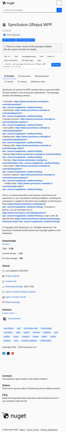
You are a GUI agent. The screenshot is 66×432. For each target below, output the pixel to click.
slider (44, 336)
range (35, 336)
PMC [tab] (16, 56)
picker (26, 332)
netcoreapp (46, 328)
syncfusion (9, 328)
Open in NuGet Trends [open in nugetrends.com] (15, 297)
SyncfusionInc (14, 318)
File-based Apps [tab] (27, 60)
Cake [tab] (39, 60)
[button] (56, 65)
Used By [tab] (8, 81)
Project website (12, 276)
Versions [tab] (22, 81)
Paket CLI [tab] (50, 56)
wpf (18, 328)
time (16, 341)
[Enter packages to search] (29, 10)
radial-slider (45, 341)
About (22, 430)
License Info (10, 281)
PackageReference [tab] (29, 56)
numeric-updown (29, 341)
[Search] (59, 10)
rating (52, 336)
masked (25, 336)
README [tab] (9, 76)
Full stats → (7, 244)
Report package (12, 302)
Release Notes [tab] (38, 81)
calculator (8, 332)
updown (47, 332)
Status (6, 385)
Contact (7, 375)
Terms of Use (33, 430)
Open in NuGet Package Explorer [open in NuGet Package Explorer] (20, 292)
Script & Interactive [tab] (11, 60)
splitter (7, 336)
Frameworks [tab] (24, 76)
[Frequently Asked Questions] (5, 395)
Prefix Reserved (13, 35)
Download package (14, 286)
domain (36, 332)
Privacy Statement (49, 430)
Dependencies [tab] (42, 76)
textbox (7, 341)
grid (56, 332)
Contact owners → (9, 313)
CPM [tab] (41, 56)
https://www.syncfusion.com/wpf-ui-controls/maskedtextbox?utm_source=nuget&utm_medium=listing (26, 140)
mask (15, 336)
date (18, 332)
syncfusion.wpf (30, 328)
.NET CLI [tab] (7, 56)
